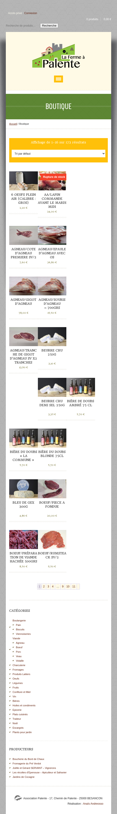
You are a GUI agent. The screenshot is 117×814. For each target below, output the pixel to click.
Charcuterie (19, 665)
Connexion (30, 13)
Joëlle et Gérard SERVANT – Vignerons (34, 768)
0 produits (92, 19)
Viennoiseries (23, 634)
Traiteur (17, 718)
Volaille (20, 660)
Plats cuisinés (20, 714)
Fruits (16, 687)
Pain (18, 625)
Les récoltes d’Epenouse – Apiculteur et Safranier (40, 772)
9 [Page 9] (63, 586)
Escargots (18, 727)
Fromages (18, 669)
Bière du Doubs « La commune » (23, 456)
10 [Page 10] (67, 586)
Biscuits (20, 629)
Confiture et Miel (21, 692)
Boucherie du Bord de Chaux (28, 759)
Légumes (18, 683)
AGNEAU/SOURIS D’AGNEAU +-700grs (52, 303)
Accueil (13, 123)
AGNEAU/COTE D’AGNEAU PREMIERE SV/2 (23, 253)
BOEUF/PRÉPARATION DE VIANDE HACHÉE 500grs (23, 557)
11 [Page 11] (73, 586)
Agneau (20, 643)
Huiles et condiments (24, 705)
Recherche (49, 25)
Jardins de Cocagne (24, 777)
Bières (16, 701)
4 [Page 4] (53, 586)
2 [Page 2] (44, 586)
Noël (15, 723)
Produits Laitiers (21, 674)
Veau (19, 656)
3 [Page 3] (48, 586)
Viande (16, 638)
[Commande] (58, 153)
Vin (14, 696)
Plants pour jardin (22, 732)
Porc (18, 651)
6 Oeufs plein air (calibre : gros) (23, 198)
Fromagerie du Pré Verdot (27, 763)
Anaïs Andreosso (93, 803)
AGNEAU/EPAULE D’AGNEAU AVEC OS (52, 253)
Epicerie (17, 710)
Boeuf (19, 647)
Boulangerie (19, 620)
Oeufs (16, 678)
